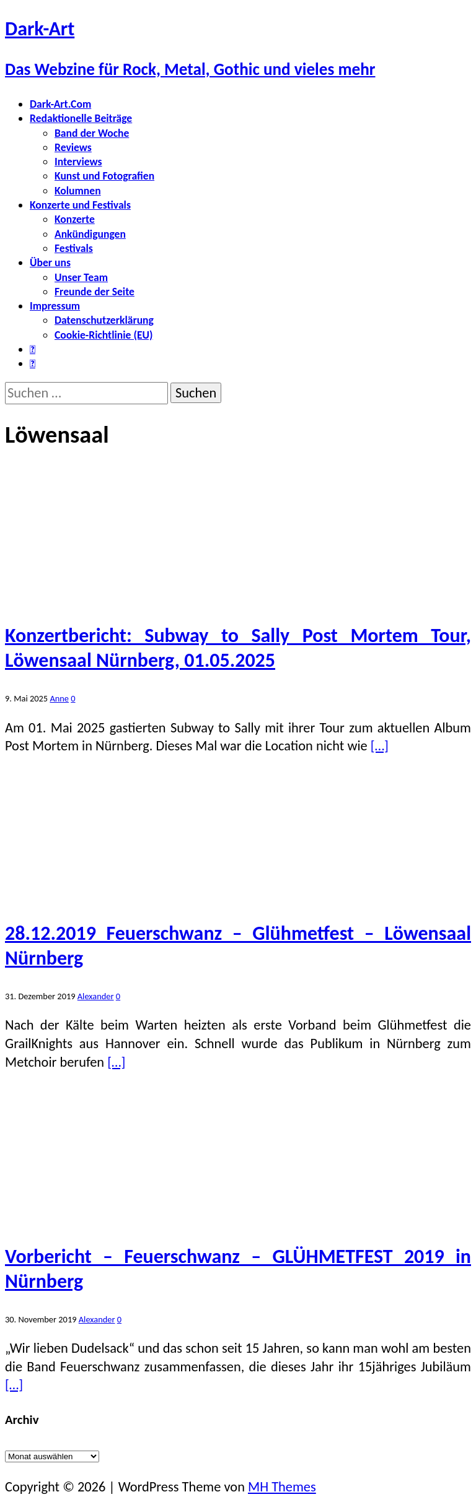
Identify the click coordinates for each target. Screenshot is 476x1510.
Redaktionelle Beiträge (81, 118)
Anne (59, 698)
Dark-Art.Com (60, 104)
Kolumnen (78, 190)
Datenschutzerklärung (104, 320)
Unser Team (81, 277)
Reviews (73, 147)
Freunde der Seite (94, 291)
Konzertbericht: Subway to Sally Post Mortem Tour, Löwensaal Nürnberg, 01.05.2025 (238, 647)
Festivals (74, 248)
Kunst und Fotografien (104, 176)
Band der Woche (92, 133)
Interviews (78, 161)
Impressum (55, 306)
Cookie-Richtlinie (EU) (103, 335)
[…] (380, 745)
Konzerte (75, 219)
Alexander (95, 996)
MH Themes (282, 1486)
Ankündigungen (90, 234)
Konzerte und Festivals (80, 205)
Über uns (50, 262)
